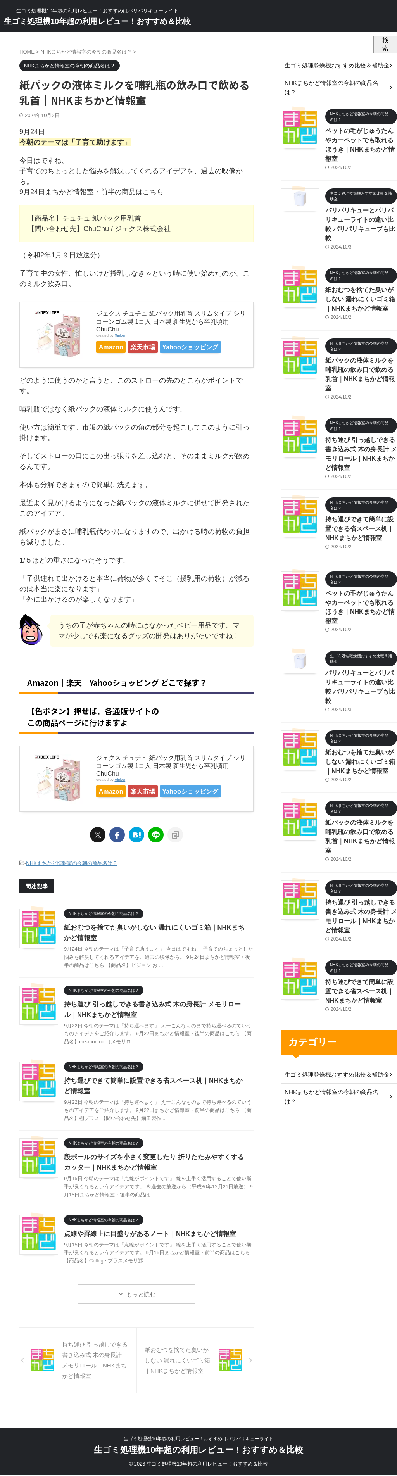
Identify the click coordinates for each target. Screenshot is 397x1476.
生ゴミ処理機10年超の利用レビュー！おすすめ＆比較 (97, 21)
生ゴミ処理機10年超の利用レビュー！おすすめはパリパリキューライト (198, 1440)
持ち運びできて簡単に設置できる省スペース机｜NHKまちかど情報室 (361, 473)
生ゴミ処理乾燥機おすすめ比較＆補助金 (333, 971)
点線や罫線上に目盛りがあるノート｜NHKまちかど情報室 (145, 1250)
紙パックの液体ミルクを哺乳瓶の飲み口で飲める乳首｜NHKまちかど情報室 (360, 336)
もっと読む (140, 1311)
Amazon (115, 347)
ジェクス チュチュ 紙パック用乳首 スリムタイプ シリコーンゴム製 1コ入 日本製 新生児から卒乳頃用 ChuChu (171, 321)
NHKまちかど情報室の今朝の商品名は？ (71, 881)
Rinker (119, 335)
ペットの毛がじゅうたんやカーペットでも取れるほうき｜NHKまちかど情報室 (360, 130)
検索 (385, 44)
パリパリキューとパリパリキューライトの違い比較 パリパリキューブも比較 (360, 199)
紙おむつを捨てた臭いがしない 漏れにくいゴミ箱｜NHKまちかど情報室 (360, 267)
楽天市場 (155, 347)
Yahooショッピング (131, 360)
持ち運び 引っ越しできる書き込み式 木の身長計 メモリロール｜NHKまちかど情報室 (361, 404)
